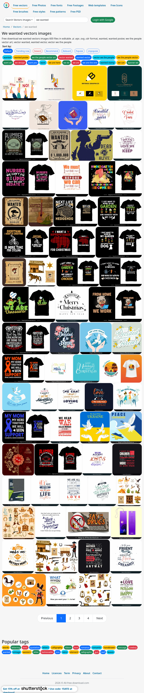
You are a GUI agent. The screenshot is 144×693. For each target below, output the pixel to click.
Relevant (67, 51)
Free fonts (57, 5)
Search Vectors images (18, 19)
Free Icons (117, 5)
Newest (37, 51)
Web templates (97, 5)
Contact (97, 673)
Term (67, 673)
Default (7, 51)
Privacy (76, 673)
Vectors (17, 26)
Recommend (52, 51)
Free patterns (58, 11)
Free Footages (75, 5)
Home (6, 26)
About (86, 673)
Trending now (22, 51)
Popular (79, 51)
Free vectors (20, 5)
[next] (100, 618)
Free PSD (76, 11)
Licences (57, 673)
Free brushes (20, 11)
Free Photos (39, 5)
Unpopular (93, 51)
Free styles (39, 11)
